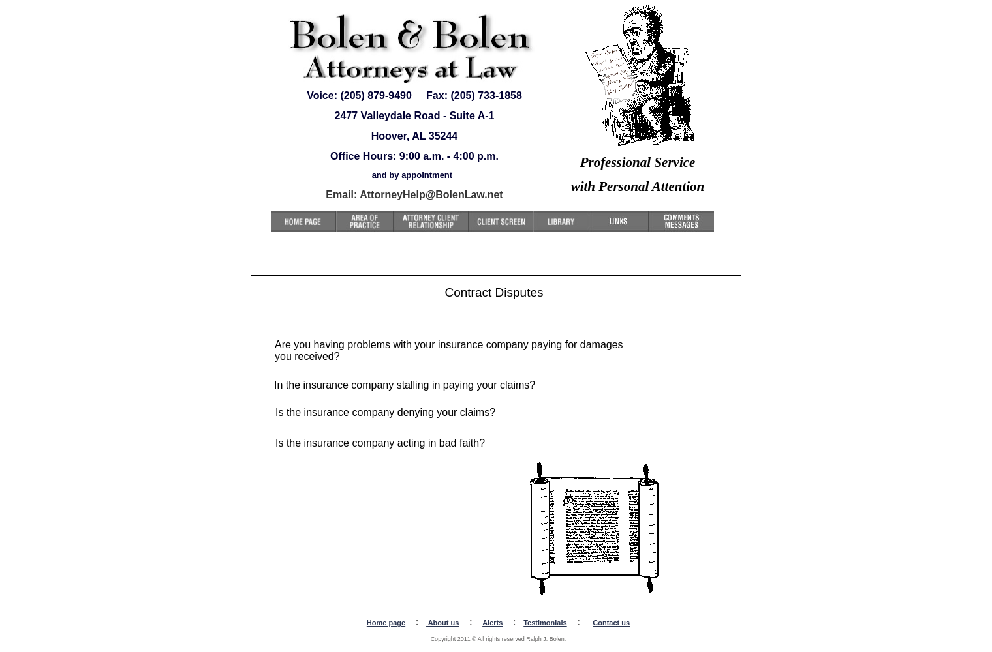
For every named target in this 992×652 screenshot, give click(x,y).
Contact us (611, 623)
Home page (386, 623)
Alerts (492, 623)
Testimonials (544, 623)
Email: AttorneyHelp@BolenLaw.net (414, 194)
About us (442, 623)
